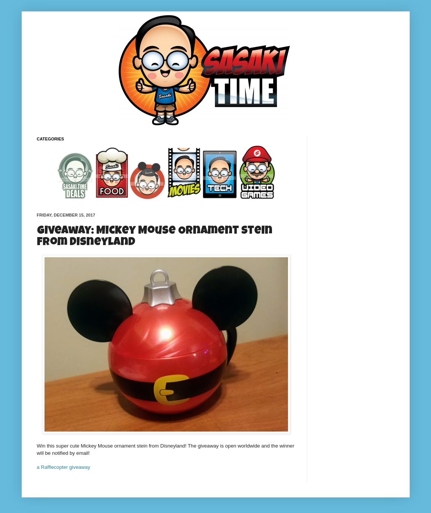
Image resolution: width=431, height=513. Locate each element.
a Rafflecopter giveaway (64, 467)
